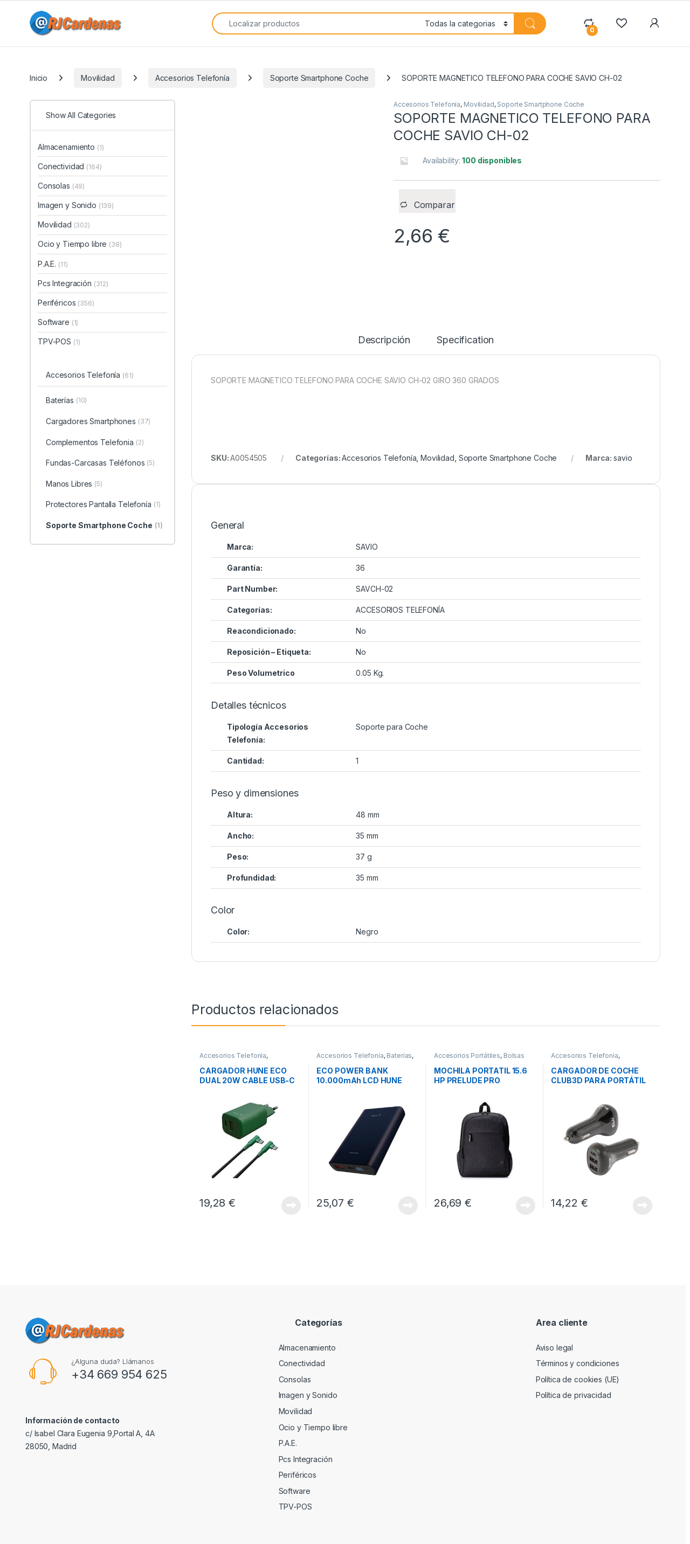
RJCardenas (58, 1531)
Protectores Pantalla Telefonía (103, 505)
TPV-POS (59, 341)
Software (58, 322)
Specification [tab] (465, 313)
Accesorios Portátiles (467, 1028)
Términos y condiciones (577, 1336)
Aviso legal (554, 1320)
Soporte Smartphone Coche (319, 77)
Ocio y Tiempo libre (80, 243)
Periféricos (66, 302)
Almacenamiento (71, 146)
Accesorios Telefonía (192, 77)
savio (622, 430)
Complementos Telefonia (95, 443)
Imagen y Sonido (76, 205)
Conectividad (70, 166)
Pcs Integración (73, 283)
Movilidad (98, 77)
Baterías (399, 1028)
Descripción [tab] (384, 313)
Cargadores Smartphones (98, 422)
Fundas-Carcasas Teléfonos (100, 463)
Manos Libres (74, 484)
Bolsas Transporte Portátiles (479, 1032)
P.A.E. (52, 263)
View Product (291, 1178)
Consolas (61, 185)
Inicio (38, 77)
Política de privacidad (573, 1368)
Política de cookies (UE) (578, 1352)
